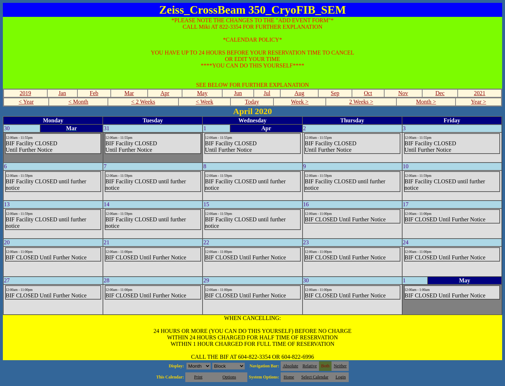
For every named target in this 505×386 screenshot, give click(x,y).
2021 (479, 93)
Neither (340, 365)
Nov (403, 93)
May (202, 93)
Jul (267, 93)
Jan (62, 93)
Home (289, 377)
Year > (478, 102)
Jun (238, 93)
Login (340, 377)
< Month (78, 102)
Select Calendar (315, 377)
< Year (26, 102)
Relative (309, 365)
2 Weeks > (361, 102)
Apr (165, 93)
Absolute (290, 365)
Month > (426, 102)
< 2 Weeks (143, 102)
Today (252, 102)
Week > (300, 102)
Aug (299, 93)
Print (198, 377)
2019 (25, 93)
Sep (335, 93)
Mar (129, 93)
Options (229, 377)
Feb (94, 93)
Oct (368, 93)
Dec (440, 93)
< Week (204, 102)
